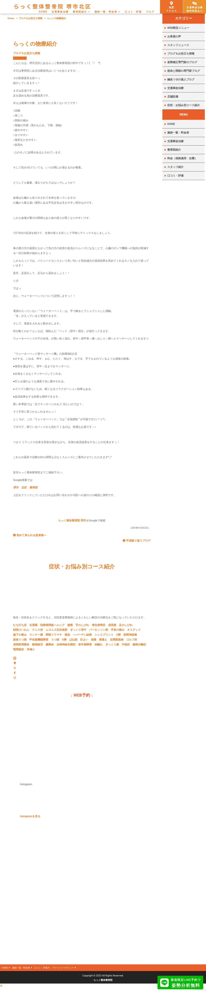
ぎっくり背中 (78, 631)
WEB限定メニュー (178, 27)
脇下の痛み (20, 636)
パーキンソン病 (98, 631)
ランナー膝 (36, 636)
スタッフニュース (178, 45)
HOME (43, 11)
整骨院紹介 (80, 11)
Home (11, 18)
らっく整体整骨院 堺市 (72, 521)
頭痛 (93, 641)
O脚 (64, 641)
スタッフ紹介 (175, 167)
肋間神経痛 (130, 636)
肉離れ (99, 645)
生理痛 (33, 626)
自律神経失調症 (66, 645)
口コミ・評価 (133, 11)
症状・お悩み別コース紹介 (183, 105)
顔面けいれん (21, 631)
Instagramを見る (30, 819)
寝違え (103, 641)
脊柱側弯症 (98, 626)
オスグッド (134, 631)
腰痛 (70, 626)
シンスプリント (104, 636)
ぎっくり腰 (112, 645)
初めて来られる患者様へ (29, 536)
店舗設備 (172, 96)
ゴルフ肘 (131, 641)
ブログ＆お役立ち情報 (30, 18)
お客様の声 (174, 36)
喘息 (67, 636)
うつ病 (55, 641)
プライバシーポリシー (69, 970)
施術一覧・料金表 (106, 11)
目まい (84, 641)
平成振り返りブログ (137, 542)
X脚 (118, 636)
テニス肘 (37, 631)
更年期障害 (85, 645)
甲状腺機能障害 (38, 641)
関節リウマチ (54, 636)
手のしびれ (82, 626)
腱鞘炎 (50, 645)
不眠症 (126, 645)
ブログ (150, 11)
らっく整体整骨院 (103, 983)
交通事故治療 (60, 11)
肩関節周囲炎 (21, 645)
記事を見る (20, 58)
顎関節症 (18, 650)
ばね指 (73, 641)
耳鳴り (31, 650)
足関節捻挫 (117, 641)
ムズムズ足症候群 (56, 631)
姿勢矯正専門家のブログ (182, 62)
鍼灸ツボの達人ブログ (180, 79)
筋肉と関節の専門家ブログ (183, 70)
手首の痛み (117, 631)
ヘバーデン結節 (82, 636)
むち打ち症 (20, 626)
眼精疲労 (37, 645)
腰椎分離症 (139, 645)
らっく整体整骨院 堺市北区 (53, 6)
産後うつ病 (20, 641)
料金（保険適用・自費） (182, 158)
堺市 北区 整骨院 (25, 487)
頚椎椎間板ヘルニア (52, 626)
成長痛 (112, 626)
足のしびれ (126, 626)
